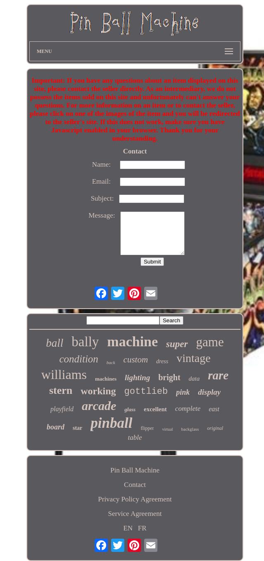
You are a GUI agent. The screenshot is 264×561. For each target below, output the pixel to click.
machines (106, 379)
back (111, 362)
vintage (193, 358)
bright (169, 377)
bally (85, 341)
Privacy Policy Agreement (134, 499)
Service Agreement (135, 514)
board (55, 427)
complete (187, 408)
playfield (62, 408)
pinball (111, 423)
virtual (167, 429)
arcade (99, 405)
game (210, 342)
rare (218, 375)
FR (142, 528)
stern (60, 390)
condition (78, 358)
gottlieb (146, 391)
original (215, 428)
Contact (135, 485)
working (98, 391)
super (177, 344)
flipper (147, 428)
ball (54, 343)
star (77, 428)
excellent (155, 409)
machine (132, 341)
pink (183, 392)
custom (136, 359)
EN (128, 528)
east (214, 408)
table (135, 437)
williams (64, 374)
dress (162, 361)
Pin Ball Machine (134, 470)
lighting (137, 377)
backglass (190, 429)
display (209, 392)
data (194, 378)
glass (130, 409)
